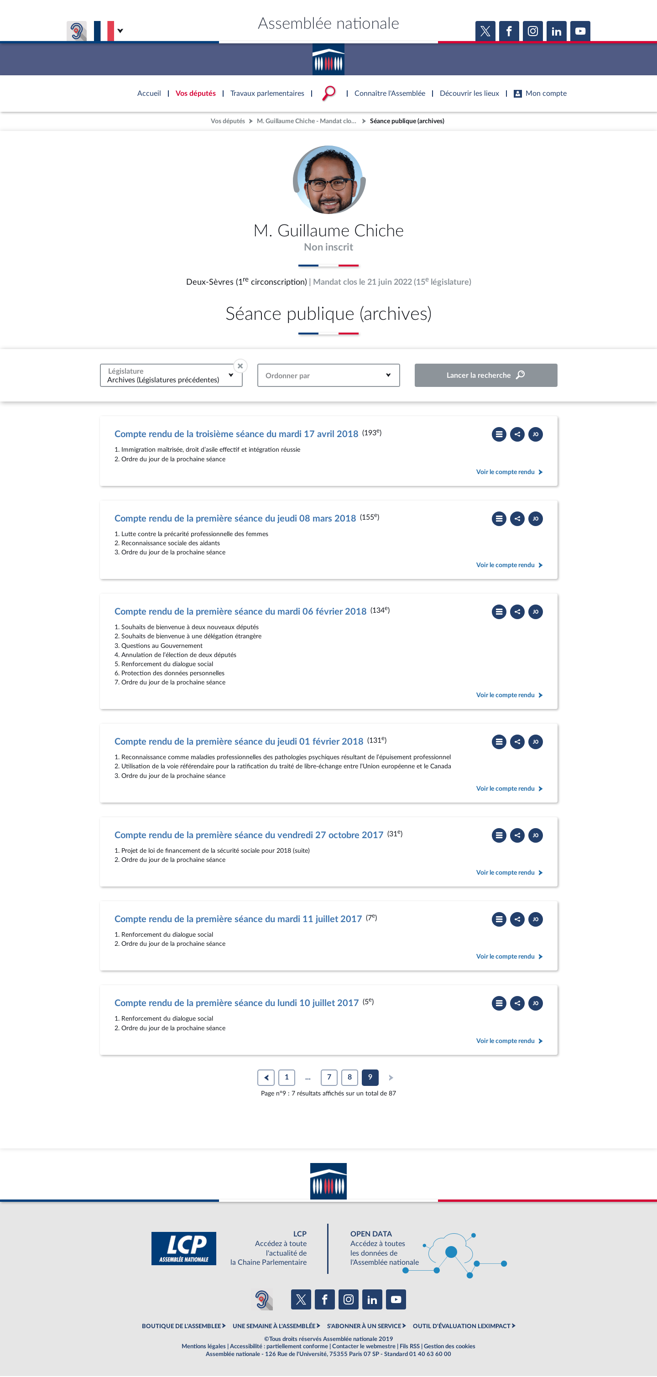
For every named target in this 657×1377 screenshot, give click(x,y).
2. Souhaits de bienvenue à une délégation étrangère (188, 637)
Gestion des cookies (449, 1347)
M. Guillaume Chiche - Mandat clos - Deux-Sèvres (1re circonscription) (308, 121)
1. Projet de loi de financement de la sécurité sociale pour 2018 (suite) (212, 851)
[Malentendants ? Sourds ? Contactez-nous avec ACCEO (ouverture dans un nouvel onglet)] (262, 1300)
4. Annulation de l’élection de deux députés (175, 655)
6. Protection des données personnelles (169, 674)
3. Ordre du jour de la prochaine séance (170, 553)
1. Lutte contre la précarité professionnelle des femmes (191, 535)
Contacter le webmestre (364, 1347)
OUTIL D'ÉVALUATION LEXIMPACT (462, 1327)
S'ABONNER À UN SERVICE (364, 1327)
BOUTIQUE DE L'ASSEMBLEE (181, 1327)
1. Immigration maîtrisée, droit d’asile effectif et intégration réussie (207, 450)
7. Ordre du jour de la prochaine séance (170, 683)
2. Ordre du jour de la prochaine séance (170, 460)
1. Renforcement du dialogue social (164, 935)
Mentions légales (204, 1347)
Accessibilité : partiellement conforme (279, 1347)
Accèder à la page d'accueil (328, 56)
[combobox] (171, 376)
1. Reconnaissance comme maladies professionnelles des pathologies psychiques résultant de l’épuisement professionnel (283, 758)
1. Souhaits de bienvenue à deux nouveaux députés (187, 628)
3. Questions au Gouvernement (159, 646)
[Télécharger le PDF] (535, 435)
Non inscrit (329, 247)
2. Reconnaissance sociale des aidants (167, 544)
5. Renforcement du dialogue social (164, 665)
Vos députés (228, 121)
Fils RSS (410, 1347)
